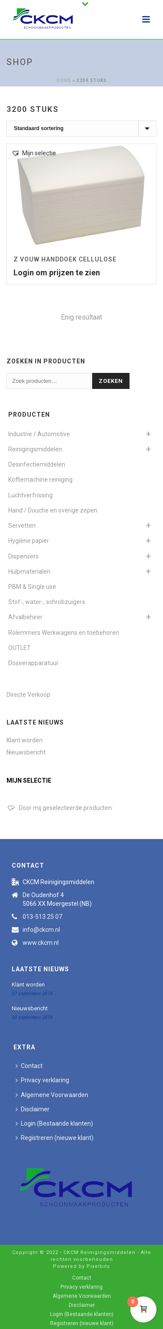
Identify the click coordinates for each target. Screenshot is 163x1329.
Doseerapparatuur (33, 663)
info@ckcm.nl (41, 929)
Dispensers (23, 556)
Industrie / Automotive (39, 434)
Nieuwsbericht (26, 752)
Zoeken (111, 381)
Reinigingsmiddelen (35, 449)
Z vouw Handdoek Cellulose (64, 259)
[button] (33, 153)
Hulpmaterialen (29, 571)
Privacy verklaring (42, 1080)
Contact (29, 1065)
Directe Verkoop (28, 694)
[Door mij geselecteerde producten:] (60, 807)
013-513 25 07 (42, 916)
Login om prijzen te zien (56, 272)
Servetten (22, 525)
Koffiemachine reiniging (40, 479)
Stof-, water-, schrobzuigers (46, 601)
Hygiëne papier (28, 540)
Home (64, 80)
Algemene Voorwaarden (52, 1094)
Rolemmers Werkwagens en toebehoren (63, 632)
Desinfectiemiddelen (36, 464)
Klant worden (25, 740)
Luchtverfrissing (30, 495)
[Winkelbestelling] (81, 129)
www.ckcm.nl (41, 942)
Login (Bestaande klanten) (54, 1123)
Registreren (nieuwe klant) (54, 1137)
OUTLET (19, 647)
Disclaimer (33, 1109)
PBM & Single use (32, 586)
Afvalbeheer (25, 617)
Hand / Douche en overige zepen (52, 510)
